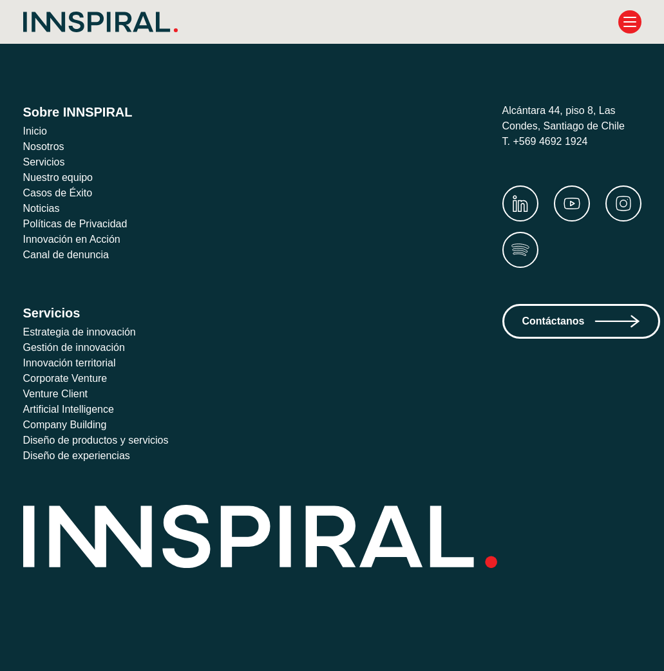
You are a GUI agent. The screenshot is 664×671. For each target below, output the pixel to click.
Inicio (36, 131)
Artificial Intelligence (74, 409)
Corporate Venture (69, 378)
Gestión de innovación (77, 347)
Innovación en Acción (75, 239)
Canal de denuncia (69, 255)
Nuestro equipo (61, 177)
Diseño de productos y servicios (101, 440)
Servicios (45, 162)
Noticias (42, 208)
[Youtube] (572, 203)
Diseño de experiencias (80, 455)
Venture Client (59, 394)
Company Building (68, 425)
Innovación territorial (75, 363)
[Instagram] (623, 203)
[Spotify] (520, 250)
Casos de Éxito (59, 193)
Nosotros (45, 146)
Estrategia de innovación (83, 332)
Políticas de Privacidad (79, 224)
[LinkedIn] (520, 203)
